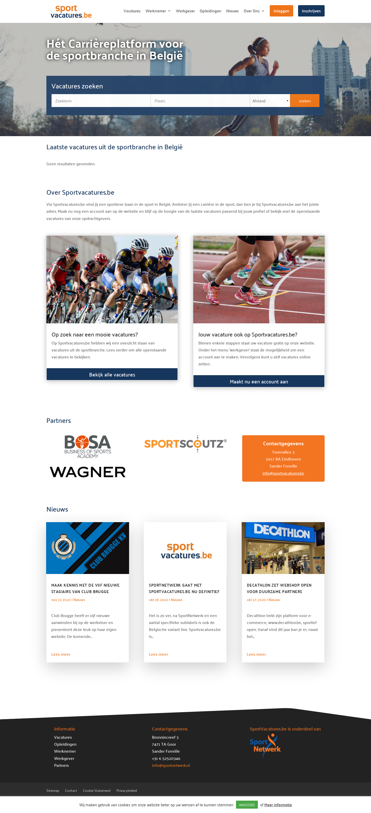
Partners (61, 765)
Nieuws (232, 11)
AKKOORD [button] (247, 804)
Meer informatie (278, 804)
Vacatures (132, 11)
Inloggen (281, 10)
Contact (71, 791)
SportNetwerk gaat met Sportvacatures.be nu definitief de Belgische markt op (184, 591)
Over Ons (252, 11)
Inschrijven (311, 10)
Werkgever (185, 11)
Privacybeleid (126, 791)
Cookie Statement (97, 791)
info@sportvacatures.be (283, 473)
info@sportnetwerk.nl (171, 765)
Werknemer (156, 11)
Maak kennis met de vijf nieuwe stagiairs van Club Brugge (85, 588)
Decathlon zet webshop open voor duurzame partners (279, 588)
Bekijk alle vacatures (112, 374)
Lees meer (60, 654)
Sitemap (52, 791)
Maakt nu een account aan (259, 381)
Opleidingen (210, 11)
